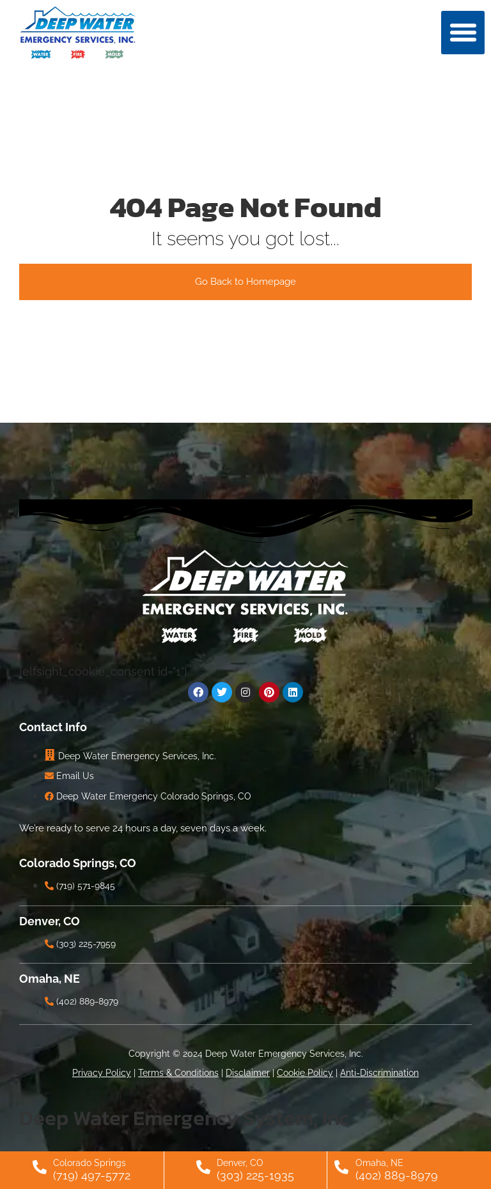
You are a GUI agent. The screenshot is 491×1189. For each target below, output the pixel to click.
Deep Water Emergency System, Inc (184, 1117)
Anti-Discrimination (379, 1073)
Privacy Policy (101, 1073)
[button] (463, 32)
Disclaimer (248, 1073)
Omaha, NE (379, 1163)
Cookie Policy (305, 1073)
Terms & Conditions (178, 1073)
